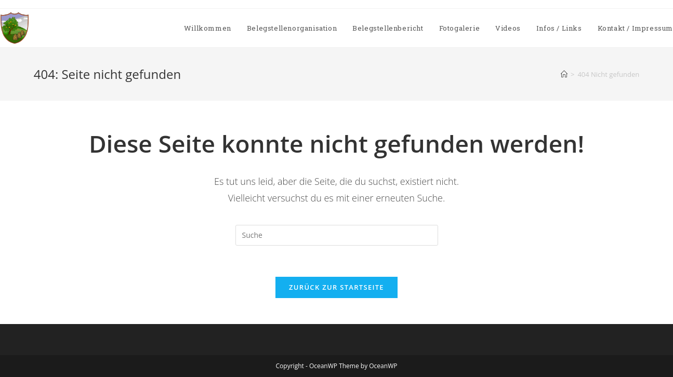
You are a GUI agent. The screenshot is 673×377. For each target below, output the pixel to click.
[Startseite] (564, 74)
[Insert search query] (336, 235)
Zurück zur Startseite (336, 287)
